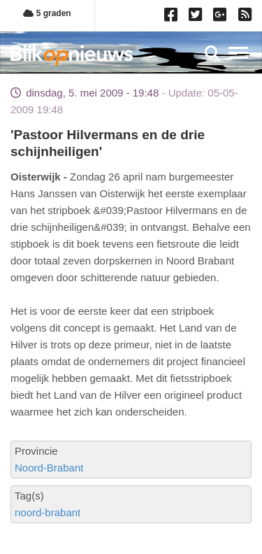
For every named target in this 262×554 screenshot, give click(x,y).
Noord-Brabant (49, 468)
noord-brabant (47, 512)
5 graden (47, 13)
